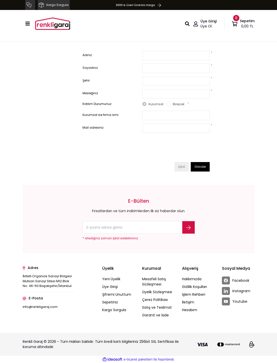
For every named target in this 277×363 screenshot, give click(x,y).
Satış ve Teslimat (157, 307)
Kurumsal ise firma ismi (100, 115)
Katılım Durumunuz (97, 104)
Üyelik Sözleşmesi (157, 291)
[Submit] (188, 227)
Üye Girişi (110, 286)
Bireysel (178, 104)
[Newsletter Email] (139, 227)
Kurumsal (156, 104)
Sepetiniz (110, 302)
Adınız (87, 55)
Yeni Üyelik (111, 278)
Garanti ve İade (155, 315)
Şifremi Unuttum (116, 294)
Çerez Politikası (155, 299)
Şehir (86, 80)
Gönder (200, 167)
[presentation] (180, 149)
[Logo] (53, 24)
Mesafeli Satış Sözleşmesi (154, 281)
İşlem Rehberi (193, 294)
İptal (181, 167)
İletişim (188, 302)
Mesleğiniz (90, 93)
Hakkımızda (191, 278)
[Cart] (243, 23)
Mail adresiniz (93, 127)
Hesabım (189, 309)
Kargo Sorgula (114, 309)
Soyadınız (90, 68)
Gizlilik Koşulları (194, 286)
